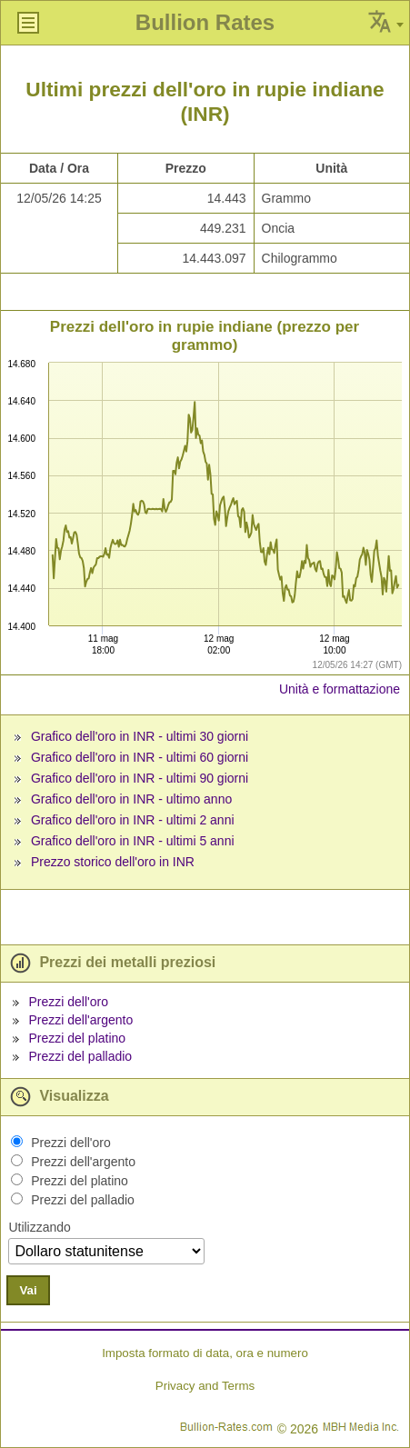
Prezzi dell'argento (80, 1020)
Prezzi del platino (76, 1038)
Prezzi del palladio (80, 1056)
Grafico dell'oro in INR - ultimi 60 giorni (139, 757)
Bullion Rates (205, 22)
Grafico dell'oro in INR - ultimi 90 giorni (139, 778)
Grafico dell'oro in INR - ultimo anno (131, 799)
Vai (27, 1290)
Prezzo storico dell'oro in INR (113, 861)
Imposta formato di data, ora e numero (205, 1353)
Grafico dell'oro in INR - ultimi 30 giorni (139, 736)
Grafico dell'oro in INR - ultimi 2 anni (133, 820)
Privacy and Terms (205, 1386)
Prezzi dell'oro (68, 1001)
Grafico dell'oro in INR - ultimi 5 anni (133, 841)
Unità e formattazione (339, 689)
